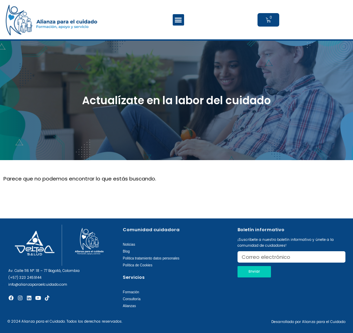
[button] (178, 20)
